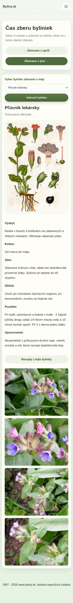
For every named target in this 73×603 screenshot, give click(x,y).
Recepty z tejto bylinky (36, 359)
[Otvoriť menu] (66, 6)
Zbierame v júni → (36, 61)
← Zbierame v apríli (37, 50)
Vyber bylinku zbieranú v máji (24, 79)
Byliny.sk (9, 6)
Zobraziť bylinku (36, 97)
